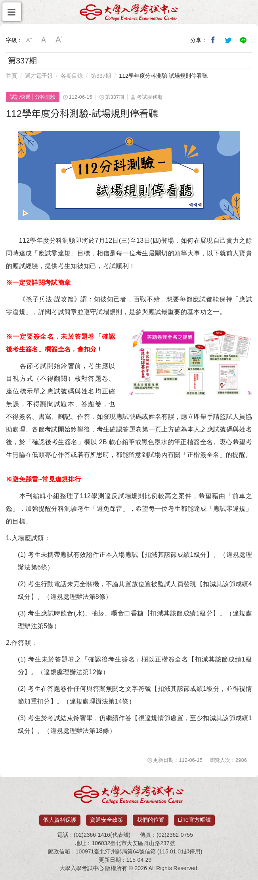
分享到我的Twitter (228, 40)
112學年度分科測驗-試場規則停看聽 (163, 76)
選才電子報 (39, 76)
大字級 (59, 40)
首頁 (11, 76)
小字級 (29, 40)
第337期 (101, 76)
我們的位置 (150, 820)
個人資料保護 (59, 820)
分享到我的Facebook (213, 40)
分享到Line (243, 40)
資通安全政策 (106, 820)
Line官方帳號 (194, 820)
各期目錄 (72, 76)
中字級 (44, 40)
